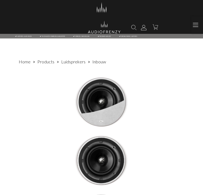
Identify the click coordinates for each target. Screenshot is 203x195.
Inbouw (99, 61)
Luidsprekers (73, 61)
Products (45, 61)
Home (25, 61)
